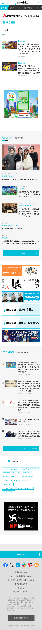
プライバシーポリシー (21, 592)
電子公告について (21, 584)
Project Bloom (7, 484)
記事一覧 (3, 8)
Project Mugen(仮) (27, 477)
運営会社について (21, 572)
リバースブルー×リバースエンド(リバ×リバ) (16, 480)
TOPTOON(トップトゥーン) (11, 473)
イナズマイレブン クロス (10, 469)
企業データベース (15, 8)
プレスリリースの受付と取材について (21, 580)
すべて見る (21, 253)
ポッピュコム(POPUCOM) (10, 477)
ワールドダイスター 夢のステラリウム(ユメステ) (17, 488)
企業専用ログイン (21, 618)
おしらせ (21, 588)
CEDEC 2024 (27, 473)
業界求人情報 (28, 8)
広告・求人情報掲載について (21, 576)
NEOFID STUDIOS (8, 492)
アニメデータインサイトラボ (30, 469)
